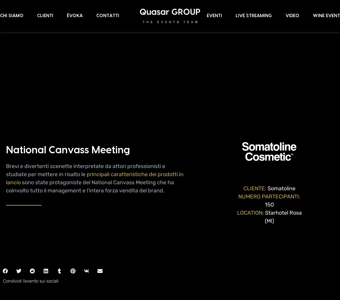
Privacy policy (155, 280)
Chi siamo (11, 16)
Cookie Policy (185, 280)
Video (292, 16)
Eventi (214, 16)
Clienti (45, 16)
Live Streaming (254, 16)
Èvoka (75, 16)
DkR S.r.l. (181, 287)
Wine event (326, 16)
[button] (19, 215)
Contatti (107, 16)
